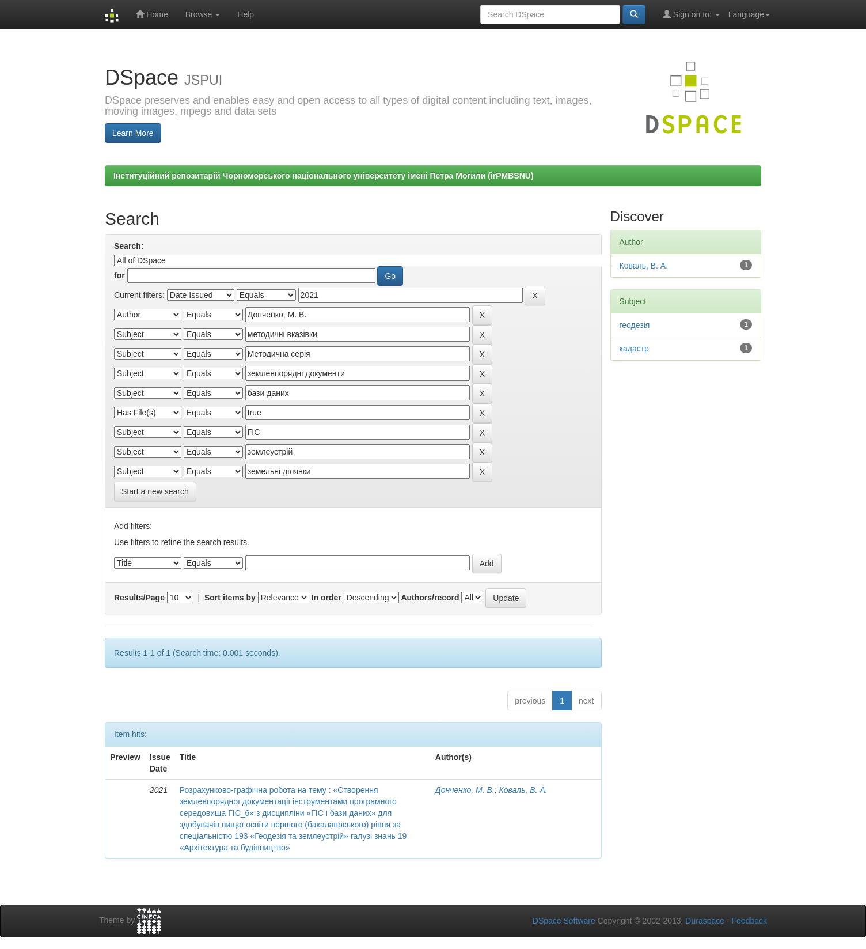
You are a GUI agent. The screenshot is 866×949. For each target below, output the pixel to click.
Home (152, 14)
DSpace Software (564, 920)
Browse (203, 14)
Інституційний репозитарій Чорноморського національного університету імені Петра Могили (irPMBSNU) (323, 175)
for (119, 275)
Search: (128, 246)
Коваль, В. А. (523, 790)
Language (749, 14)
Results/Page (139, 597)
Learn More (133, 133)
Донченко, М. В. (465, 790)
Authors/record (430, 597)
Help (245, 14)
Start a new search (155, 491)
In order (326, 597)
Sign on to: (691, 14)
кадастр (634, 348)
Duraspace (704, 920)
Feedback (749, 920)
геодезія (635, 325)
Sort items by (230, 597)
